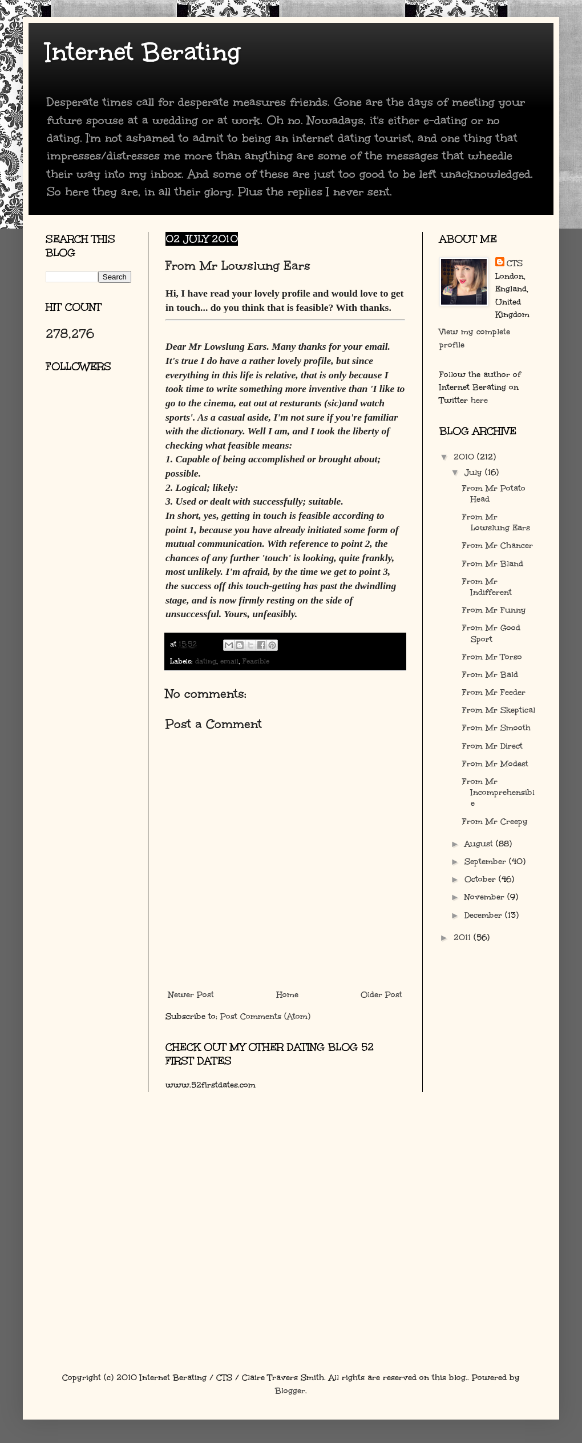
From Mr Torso (492, 656)
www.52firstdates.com (210, 1085)
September (486, 861)
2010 (465, 456)
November (485, 897)
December (484, 915)
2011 (464, 937)
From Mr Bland (492, 563)
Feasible (255, 661)
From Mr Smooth (496, 727)
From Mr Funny (494, 610)
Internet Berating (143, 52)
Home (287, 994)
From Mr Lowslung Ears (496, 522)
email (229, 661)
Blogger (290, 1390)
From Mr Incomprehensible (498, 792)
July (474, 472)
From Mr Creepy (495, 821)
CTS (515, 263)
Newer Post (191, 994)
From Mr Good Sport (491, 633)
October (481, 879)
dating (205, 661)
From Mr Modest (495, 763)
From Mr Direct (492, 746)
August (480, 843)
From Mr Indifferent (487, 587)
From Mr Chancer (497, 545)
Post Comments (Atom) (265, 1016)
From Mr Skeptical (498, 710)
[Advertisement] (97, 517)
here (479, 400)
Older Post (381, 994)
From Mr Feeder (494, 692)
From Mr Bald (490, 674)
